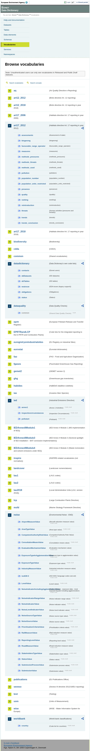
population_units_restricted (34, 184)
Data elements (10, 35)
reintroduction (28, 205)
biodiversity (20, 241)
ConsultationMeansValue (32, 542)
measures (26, 151)
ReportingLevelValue (31, 640)
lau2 (16, 483)
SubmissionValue (29, 671)
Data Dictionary (23, 15)
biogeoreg (26, 141)
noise (17, 515)
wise (16, 708)
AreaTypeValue (28, 529)
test (16, 694)
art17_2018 (20, 231)
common (18, 256)
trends (24, 217)
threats (25, 211)
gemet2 (18, 371)
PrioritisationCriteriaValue (33, 627)
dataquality (20, 306)
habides (18, 386)
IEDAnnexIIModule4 (24, 448)
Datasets (7, 25)
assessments (27, 135)
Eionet (14, 15)
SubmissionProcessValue (33, 665)
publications (20, 679)
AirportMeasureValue (31, 522)
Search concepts (36, 83)
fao (15, 356)
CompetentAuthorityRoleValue (35, 535)
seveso (17, 687)
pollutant (25, 419)
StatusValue (27, 659)
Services (7, 49)
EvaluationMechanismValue (34, 548)
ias (15, 393)
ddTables (25, 281)
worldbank (19, 718)
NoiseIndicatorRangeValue (33, 598)
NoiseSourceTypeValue (32, 615)
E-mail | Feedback (11, 743)
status (24, 297)
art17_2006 (20, 115)
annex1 (25, 407)
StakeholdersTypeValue (32, 653)
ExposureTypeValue (30, 563)
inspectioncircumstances (33, 413)
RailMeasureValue (29, 633)
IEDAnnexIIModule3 (24, 438)
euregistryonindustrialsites (28, 342)
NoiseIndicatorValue (30, 604)
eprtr (16, 322)
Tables (6, 30)
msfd (16, 507)
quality (24, 194)
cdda (16, 249)
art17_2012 (20, 125)
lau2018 (18, 490)
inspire (17, 458)
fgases (17, 364)
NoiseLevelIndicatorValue (33, 610)
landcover (19, 468)
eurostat (18, 349)
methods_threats (29, 162)
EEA (15, 2)
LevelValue (26, 583)
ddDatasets (26, 276)
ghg (16, 378)
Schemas (8, 40)
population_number (30, 178)
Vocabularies (10, 45)
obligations (26, 292)
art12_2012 (20, 98)
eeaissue (25, 287)
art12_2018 (20, 105)
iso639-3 (25, 576)
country (25, 726)
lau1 (16, 475)
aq (15, 90)
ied (15, 400)
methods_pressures (30, 157)
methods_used (28, 168)
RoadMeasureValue (30, 646)
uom (16, 701)
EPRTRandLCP (22, 332)
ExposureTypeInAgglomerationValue (35, 555)
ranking (25, 200)
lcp (15, 500)
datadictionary (21, 263)
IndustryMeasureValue (31, 568)
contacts (25, 270)
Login (68, 2)
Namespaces (9, 54)
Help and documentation (14, 20)
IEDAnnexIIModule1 (24, 428)
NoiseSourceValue (30, 621)
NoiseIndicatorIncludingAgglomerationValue (35, 589)
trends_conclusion (30, 223)
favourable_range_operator (33, 146)
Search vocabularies (16, 83)
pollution (25, 173)
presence (26, 189)
